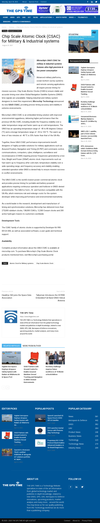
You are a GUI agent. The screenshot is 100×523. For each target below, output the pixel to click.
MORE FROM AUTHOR (32, 346)
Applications (47, 17)
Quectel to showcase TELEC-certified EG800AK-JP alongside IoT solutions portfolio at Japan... (22, 454)
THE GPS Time (26, 312)
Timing (11, 27)
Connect (43, 2)
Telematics (83, 17)
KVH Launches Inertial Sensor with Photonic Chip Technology (55, 430)
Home (5, 17)
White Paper (61, 17)
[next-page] (7, 387)
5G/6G (35, 17)
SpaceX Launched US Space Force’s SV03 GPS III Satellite (55, 418)
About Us (76, 520)
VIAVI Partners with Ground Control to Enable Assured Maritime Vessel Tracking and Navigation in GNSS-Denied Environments (33, 374)
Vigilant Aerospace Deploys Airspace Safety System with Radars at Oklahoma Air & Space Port (11, 372)
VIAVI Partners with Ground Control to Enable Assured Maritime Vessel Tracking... (88, 89)
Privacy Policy (87, 520)
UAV (24, 17)
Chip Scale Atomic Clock (44, 263)
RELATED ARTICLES (11, 346)
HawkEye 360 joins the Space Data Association (16, 296)
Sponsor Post (33, 2)
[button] (95, 17)
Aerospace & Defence (15, 31)
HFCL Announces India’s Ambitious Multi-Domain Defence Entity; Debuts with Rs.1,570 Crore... (89, 151)
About (24, 2)
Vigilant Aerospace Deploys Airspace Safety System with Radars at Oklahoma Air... (88, 72)
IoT (29, 17)
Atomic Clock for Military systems (21, 263)
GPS (18, 17)
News (72, 17)
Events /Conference (21, 22)
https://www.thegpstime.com (29, 316)
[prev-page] (3, 387)
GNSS (12, 17)
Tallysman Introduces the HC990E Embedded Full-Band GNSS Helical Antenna (50, 298)
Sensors (6, 22)
